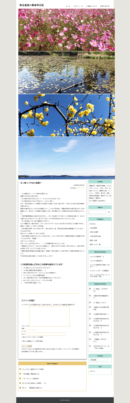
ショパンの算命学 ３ (97, 256)
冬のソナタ (80, 188)
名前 (22, 328)
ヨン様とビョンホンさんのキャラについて (36, 268)
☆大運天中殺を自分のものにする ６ (101, 320)
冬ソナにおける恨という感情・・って (34, 383)
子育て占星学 (94, 232)
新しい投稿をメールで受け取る (33, 341)
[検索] (109, 212)
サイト (23, 334)
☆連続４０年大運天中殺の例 (101, 308)
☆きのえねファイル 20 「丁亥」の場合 (102, 347)
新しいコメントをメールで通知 (33, 337)
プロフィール (78, 6)
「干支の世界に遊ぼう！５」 (32, 283)
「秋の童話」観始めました (30, 374)
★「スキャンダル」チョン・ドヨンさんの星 (37, 280)
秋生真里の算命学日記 (32, 5)
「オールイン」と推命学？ (30, 378)
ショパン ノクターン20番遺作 (99, 271)
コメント (25, 326)
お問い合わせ (105, 6)
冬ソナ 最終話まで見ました (32, 388)
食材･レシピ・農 (95, 244)
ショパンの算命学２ (96, 261)
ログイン (92, 371)
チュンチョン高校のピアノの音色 (33, 369)
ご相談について (91, 6)
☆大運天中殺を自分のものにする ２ (101, 327)
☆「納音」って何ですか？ (100, 290)
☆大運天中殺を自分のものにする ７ (101, 333)
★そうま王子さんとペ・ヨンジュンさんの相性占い (39, 273)
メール (23, 331)
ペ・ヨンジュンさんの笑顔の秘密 (34, 275)
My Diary (92, 224)
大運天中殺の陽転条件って (101, 297)
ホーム (68, 6)
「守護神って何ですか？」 (99, 340)
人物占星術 (93, 228)
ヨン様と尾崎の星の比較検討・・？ (34, 270)
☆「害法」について (99, 302)
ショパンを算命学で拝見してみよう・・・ (100, 265)
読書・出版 (93, 240)
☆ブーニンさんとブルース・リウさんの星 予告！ (100, 275)
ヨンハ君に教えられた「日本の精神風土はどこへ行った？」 (42, 278)
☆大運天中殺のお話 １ (101, 314)
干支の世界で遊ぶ (95, 236)
